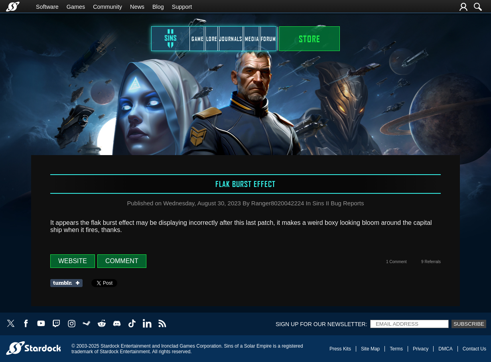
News (137, 7)
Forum (336, 38)
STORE (396, 38)
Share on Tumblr (68, 283)
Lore (181, 38)
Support (182, 7)
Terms (396, 349)
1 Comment (396, 262)
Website (72, 261)
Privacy (420, 349)
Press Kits (340, 349)
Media (284, 38)
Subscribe (469, 324)
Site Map (370, 349)
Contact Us (474, 349)
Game (129, 38)
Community (107, 7)
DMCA (445, 349)
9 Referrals (431, 262)
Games (76, 7)
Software (47, 7)
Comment (121, 261)
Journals (232, 38)
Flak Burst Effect (245, 184)
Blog (158, 7)
